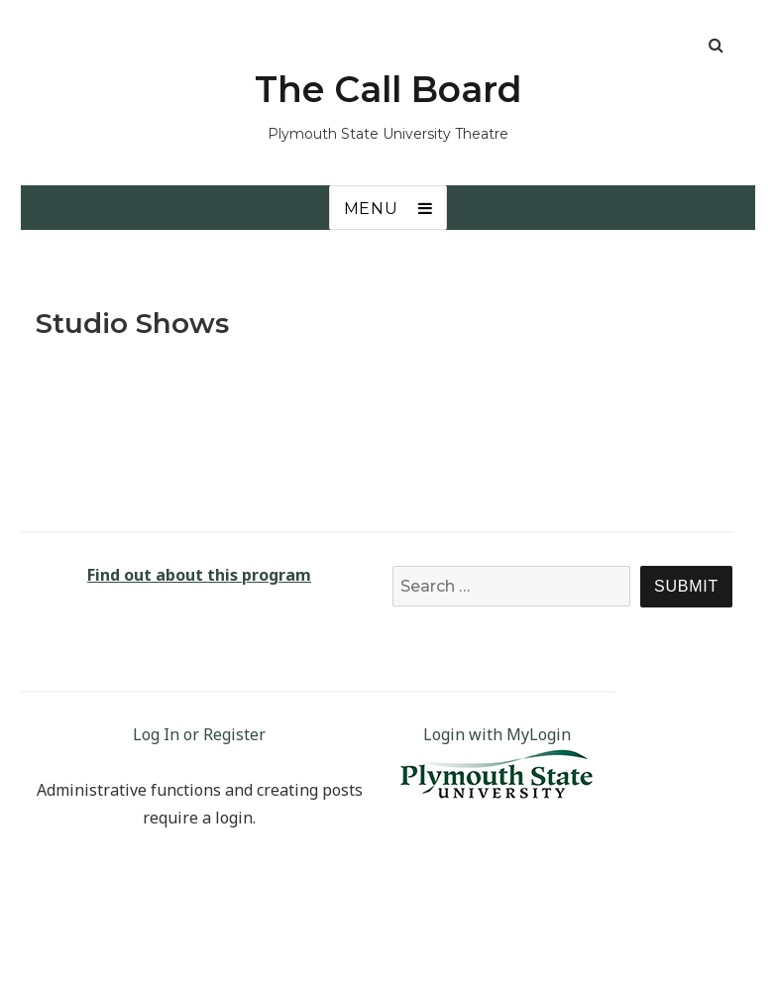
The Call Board (388, 89)
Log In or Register (199, 734)
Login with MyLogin (497, 734)
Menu (371, 208)
